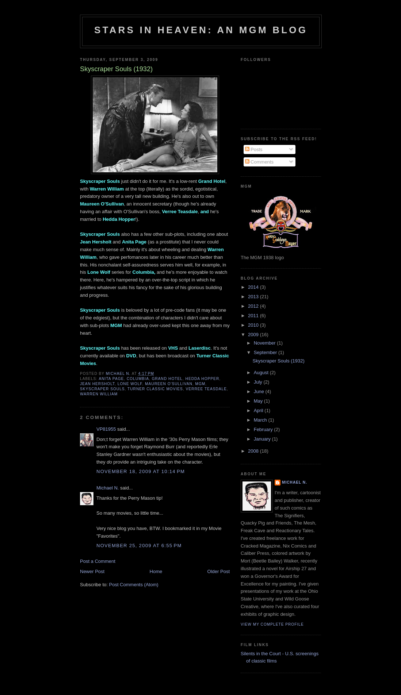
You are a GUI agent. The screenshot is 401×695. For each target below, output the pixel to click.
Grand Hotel (167, 379)
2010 (254, 325)
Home (156, 571)
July (259, 382)
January (263, 439)
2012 (254, 306)
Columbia (138, 379)
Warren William (99, 394)
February (264, 429)
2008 (254, 451)
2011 (254, 315)
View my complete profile (272, 624)
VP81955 (106, 429)
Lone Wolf (130, 384)
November (265, 343)
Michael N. (107, 488)
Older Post (218, 571)
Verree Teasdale (206, 389)
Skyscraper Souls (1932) (278, 361)
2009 (254, 334)
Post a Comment (97, 561)
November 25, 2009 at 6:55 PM (139, 545)
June (260, 391)
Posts (254, 149)
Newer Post (92, 571)
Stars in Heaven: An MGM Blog (201, 29)
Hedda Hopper (202, 379)
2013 (254, 296)
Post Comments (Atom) (134, 584)
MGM (200, 384)
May (259, 401)
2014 (254, 287)
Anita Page (111, 379)
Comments (259, 162)
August (262, 372)
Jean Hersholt (97, 384)
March (261, 420)
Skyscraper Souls (102, 389)
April (259, 410)
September (266, 352)
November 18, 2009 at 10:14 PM (140, 471)
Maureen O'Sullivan (168, 384)
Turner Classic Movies (155, 389)
